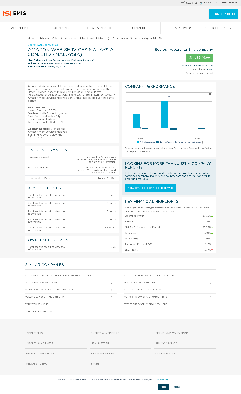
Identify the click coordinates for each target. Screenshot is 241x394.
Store (95, 364)
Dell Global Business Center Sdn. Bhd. (149, 275)
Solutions (60, 29)
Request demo (36, 364)
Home (31, 38)
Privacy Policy (166, 343)
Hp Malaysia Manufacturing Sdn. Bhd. (49, 290)
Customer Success (221, 29)
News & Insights (100, 29)
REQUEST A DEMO (223, 14)
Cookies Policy (162, 380)
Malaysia (44, 38)
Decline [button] (177, 387)
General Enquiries (40, 353)
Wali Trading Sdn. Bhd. (39, 311)
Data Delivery (181, 29)
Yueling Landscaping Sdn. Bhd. (44, 297)
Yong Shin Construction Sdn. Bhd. (146, 297)
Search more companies (43, 45)
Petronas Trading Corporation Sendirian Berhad (58, 275)
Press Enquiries (103, 353)
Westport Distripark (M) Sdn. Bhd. (146, 304)
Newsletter (100, 343)
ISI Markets (140, 29)
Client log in (228, 3)
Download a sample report (199, 73)
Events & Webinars (105, 333)
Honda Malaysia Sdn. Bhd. (140, 282)
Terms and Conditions (172, 333)
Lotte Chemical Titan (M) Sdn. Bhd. (145, 290)
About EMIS (20, 29)
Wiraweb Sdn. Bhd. (37, 304)
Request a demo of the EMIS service (150, 188)
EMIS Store (209, 3)
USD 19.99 (199, 57)
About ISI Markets (39, 343)
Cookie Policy (165, 353)
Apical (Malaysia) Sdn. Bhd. (42, 282)
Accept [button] (163, 387)
